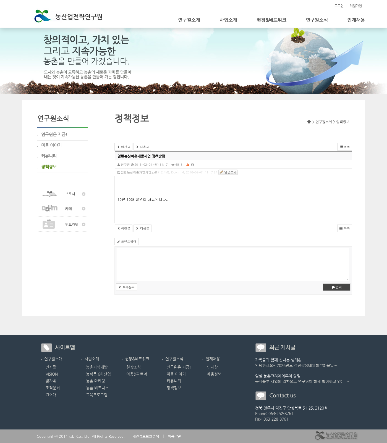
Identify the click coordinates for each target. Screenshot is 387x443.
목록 (344, 147)
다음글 (142, 147)
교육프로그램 (97, 394)
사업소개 (228, 20)
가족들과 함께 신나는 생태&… (279, 360)
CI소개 (51, 394)
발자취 (51, 381)
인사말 (51, 367)
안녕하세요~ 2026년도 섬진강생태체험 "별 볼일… (296, 365)
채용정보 (214, 374)
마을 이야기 (176, 374)
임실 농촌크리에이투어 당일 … (280, 376)
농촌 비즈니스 (97, 388)
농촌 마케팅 (95, 381)
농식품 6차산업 (98, 374)
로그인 (339, 6)
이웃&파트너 (136, 374)
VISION (52, 374)
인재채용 (356, 20)
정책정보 (174, 388)
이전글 (123, 147)
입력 (336, 287)
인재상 (212, 367)
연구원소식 (317, 20)
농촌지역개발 (97, 367)
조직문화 (53, 388)
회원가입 (356, 6)
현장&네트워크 (271, 20)
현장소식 (133, 367)
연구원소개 (189, 20)
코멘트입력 (126, 241)
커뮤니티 (174, 381)
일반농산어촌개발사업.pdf (137, 172)
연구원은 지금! (179, 367)
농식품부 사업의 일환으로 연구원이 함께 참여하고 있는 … (302, 381)
